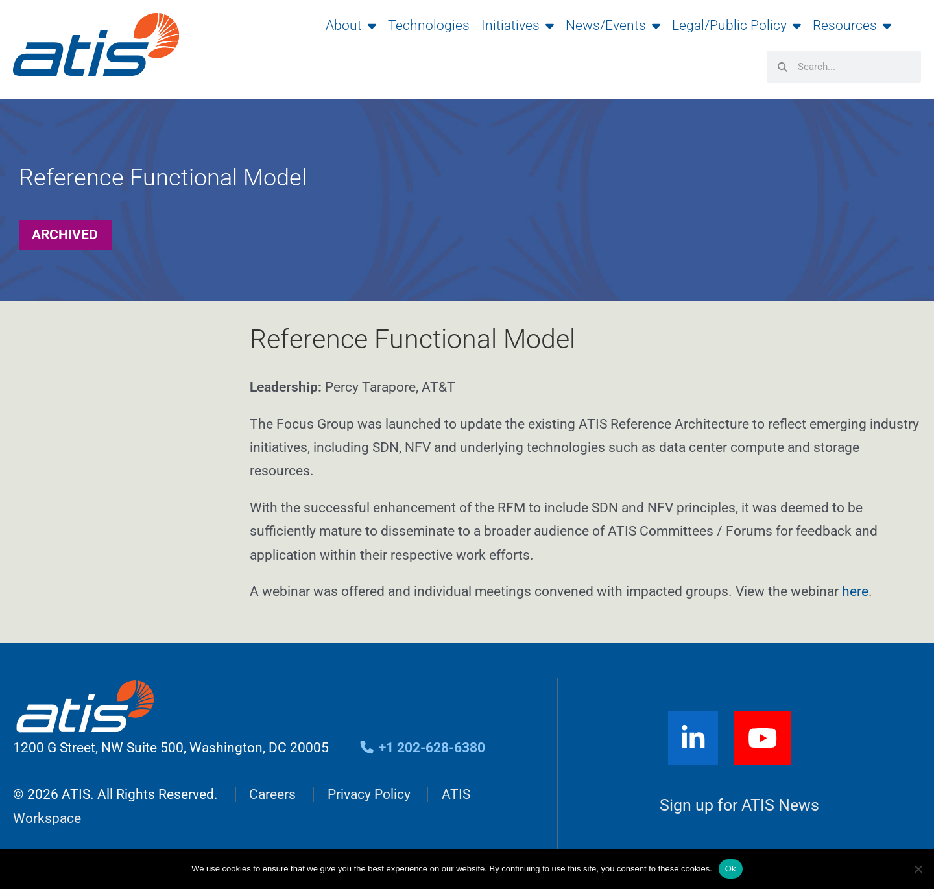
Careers (272, 794)
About (351, 25)
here (855, 591)
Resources (852, 25)
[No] (917, 868)
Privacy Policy (369, 794)
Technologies (429, 25)
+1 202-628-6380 (422, 747)
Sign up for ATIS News (739, 805)
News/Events (613, 25)
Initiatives (517, 25)
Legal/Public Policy (736, 25)
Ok (730, 868)
